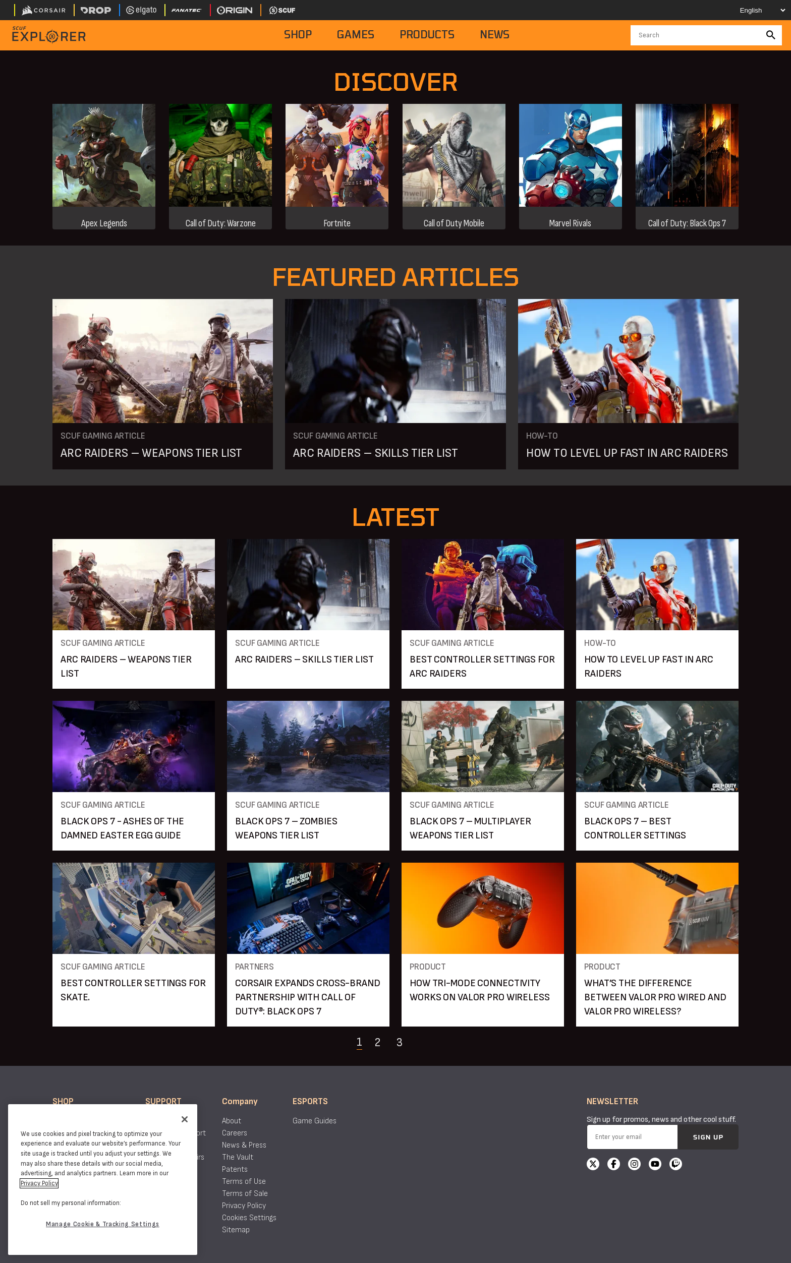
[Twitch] (675, 1165)
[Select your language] (754, 10)
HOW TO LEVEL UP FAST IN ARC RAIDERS (627, 453)
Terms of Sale (245, 1193)
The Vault (237, 1157)
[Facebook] (613, 1165)
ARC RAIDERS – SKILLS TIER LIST (375, 453)
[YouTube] (655, 1165)
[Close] (185, 1119)
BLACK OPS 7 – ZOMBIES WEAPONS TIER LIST (286, 828)
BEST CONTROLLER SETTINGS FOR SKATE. (133, 990)
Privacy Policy (244, 1206)
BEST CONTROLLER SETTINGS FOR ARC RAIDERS (482, 666)
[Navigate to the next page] (425, 1042)
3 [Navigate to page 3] (400, 1042)
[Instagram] (634, 1165)
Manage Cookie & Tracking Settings (102, 1224)
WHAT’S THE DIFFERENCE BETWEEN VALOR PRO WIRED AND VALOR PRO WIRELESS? (655, 997)
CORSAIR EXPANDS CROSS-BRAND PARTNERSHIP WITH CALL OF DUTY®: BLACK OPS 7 (307, 997)
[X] (593, 1165)
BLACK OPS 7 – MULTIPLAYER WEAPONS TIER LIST (470, 828)
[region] (102, 1179)
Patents (235, 1169)
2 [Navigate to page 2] (377, 1042)
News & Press (244, 1145)
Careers (234, 1133)
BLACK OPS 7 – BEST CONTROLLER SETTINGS (635, 828)
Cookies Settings (249, 1218)
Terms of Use (244, 1181)
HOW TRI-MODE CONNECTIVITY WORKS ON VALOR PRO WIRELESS (480, 990)
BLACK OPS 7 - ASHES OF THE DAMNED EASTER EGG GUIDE (122, 828)
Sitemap (236, 1230)
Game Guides (314, 1121)
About (231, 1121)
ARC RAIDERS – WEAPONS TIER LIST (151, 453)
